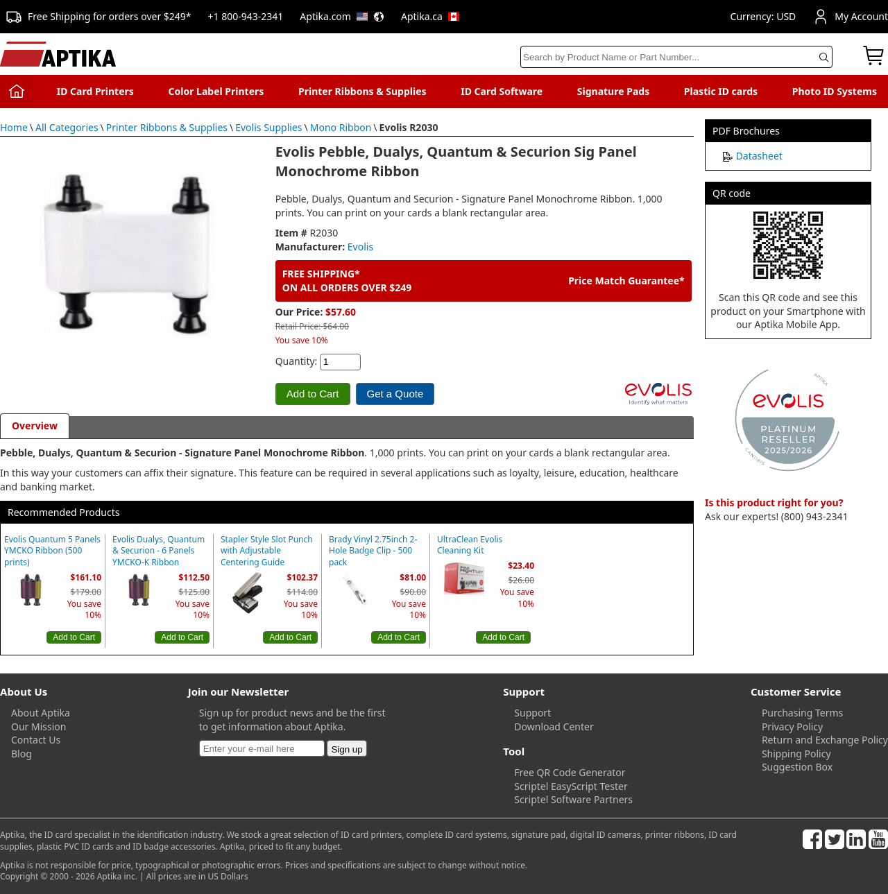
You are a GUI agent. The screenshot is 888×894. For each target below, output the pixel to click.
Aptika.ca (430, 16)
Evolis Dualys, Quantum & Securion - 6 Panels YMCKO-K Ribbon (158, 551)
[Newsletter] (262, 748)
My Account (850, 16)
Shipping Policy (796, 753)
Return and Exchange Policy (825, 739)
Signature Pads (613, 91)
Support (532, 712)
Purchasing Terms (802, 712)
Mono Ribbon (341, 127)
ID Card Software (502, 91)
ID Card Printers (95, 91)
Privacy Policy (792, 726)
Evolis (360, 246)
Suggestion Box (797, 766)
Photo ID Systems (834, 91)
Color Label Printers (216, 91)
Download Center (553, 726)
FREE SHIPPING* (321, 273)
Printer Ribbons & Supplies (362, 91)
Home (14, 127)
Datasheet (759, 155)
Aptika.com (342, 16)
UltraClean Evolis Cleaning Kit (469, 545)
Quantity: (296, 361)
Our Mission (38, 726)
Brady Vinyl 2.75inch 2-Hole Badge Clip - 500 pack (373, 551)
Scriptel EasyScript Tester (570, 786)
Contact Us (35, 739)
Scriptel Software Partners (573, 799)
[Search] (676, 57)
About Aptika (40, 712)
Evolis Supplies (268, 127)
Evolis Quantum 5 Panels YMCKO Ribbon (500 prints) (52, 551)
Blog (21, 753)
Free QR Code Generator (569, 772)
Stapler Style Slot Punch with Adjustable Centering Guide (267, 551)
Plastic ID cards (721, 91)
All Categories (67, 127)
